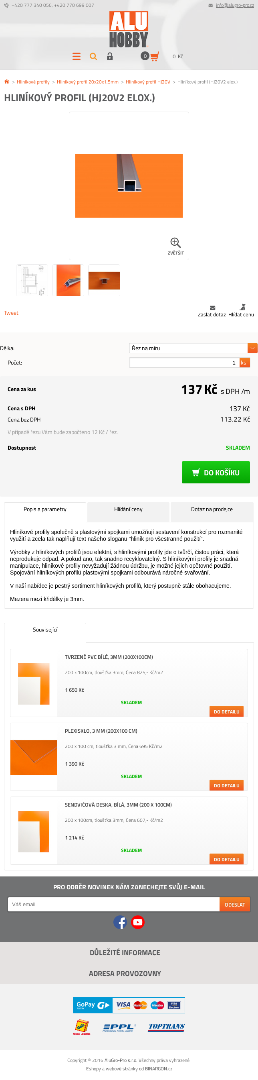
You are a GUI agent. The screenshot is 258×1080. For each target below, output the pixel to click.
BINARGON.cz (158, 1068)
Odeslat (235, 905)
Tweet (11, 312)
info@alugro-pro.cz (235, 5)
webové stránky (122, 1068)
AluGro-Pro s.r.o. (121, 1060)
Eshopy (93, 1068)
